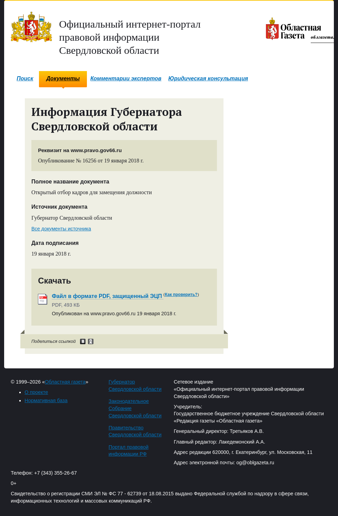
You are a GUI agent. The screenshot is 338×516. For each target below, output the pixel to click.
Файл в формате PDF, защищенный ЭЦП (107, 296)
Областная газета (65, 382)
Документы (63, 78)
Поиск (25, 78)
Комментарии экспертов (125, 78)
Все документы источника (61, 228)
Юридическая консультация (208, 78)
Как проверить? (181, 294)
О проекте (36, 392)
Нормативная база (45, 400)
